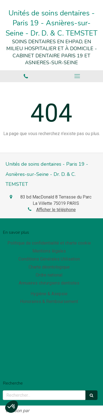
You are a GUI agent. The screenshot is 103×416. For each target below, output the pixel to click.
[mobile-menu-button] (77, 76)
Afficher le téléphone (56, 209)
